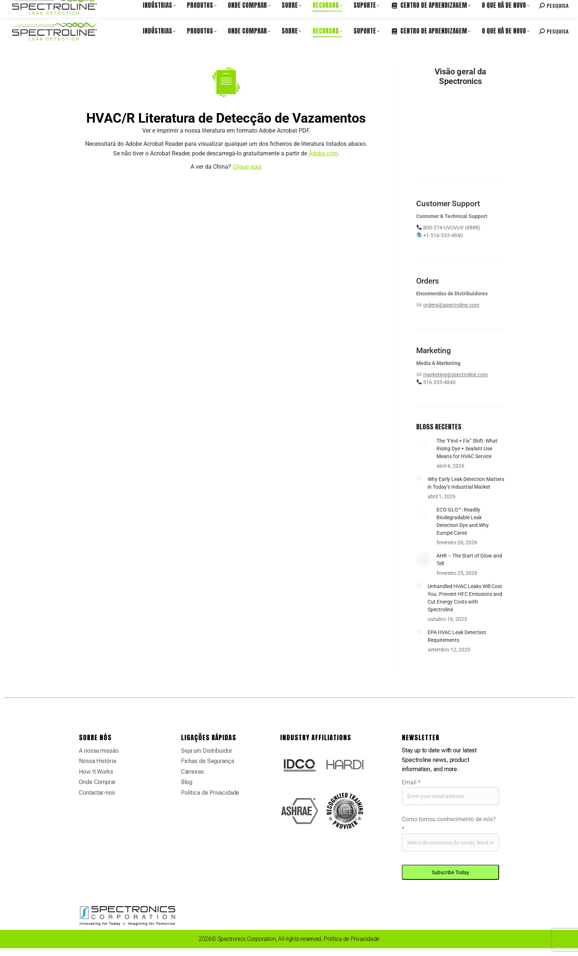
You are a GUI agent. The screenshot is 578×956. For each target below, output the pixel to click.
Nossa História (97, 761)
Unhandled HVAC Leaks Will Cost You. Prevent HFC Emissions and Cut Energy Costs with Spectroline (465, 597)
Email (411, 782)
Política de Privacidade (210, 792)
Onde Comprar (83, 7)
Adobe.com (323, 153)
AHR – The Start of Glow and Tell (469, 559)
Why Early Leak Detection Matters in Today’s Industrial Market (466, 483)
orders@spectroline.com (451, 305)
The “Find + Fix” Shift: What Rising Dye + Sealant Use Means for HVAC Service (467, 448)
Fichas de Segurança (207, 761)
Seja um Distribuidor (206, 750)
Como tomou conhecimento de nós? (449, 824)
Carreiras (115, 7)
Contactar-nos (97, 792)
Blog (187, 781)
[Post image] (423, 444)
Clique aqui (247, 166)
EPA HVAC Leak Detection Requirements (457, 636)
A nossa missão (99, 750)
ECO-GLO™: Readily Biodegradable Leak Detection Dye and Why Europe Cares (462, 521)
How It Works (96, 771)
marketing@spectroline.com (455, 374)
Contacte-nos (509, 7)
